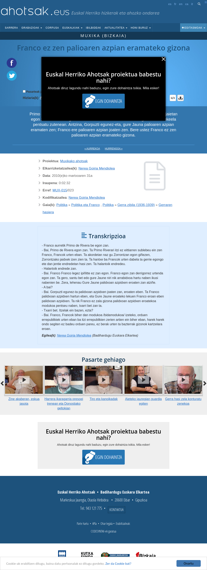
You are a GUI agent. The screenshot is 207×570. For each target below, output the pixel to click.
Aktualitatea (116, 27)
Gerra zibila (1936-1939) (136, 205)
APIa (94, 523)
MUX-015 (60, 190)
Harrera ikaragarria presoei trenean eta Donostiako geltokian (63, 403)
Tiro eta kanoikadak (104, 399)
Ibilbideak (93, 27)
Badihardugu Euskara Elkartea (124, 492)
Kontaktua (117, 509)
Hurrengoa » (114, 148)
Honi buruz (141, 27)
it (192, 4)
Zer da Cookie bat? (118, 564)
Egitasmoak (193, 27)
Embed (173, 98)
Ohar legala (106, 523)
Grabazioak (31, 27)
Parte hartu (83, 523)
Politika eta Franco (85, 205)
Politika (62, 205)
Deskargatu (180, 98)
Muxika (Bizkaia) (103, 35)
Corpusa (52, 27)
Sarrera (11, 27)
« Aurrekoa (92, 148)
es (169, 4)
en (180, 4)
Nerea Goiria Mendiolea (96, 168)
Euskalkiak (72, 27)
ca (186, 4)
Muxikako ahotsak (74, 161)
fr (175, 4)
